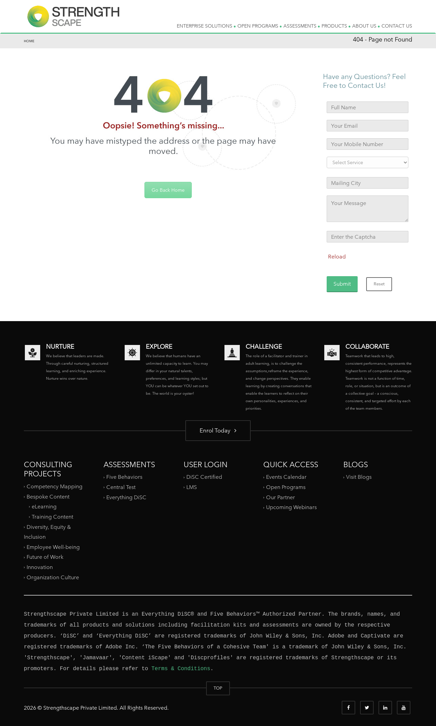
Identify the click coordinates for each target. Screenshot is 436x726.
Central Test (121, 487)
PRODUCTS (336, 26)
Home (29, 41)
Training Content (52, 517)
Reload (337, 256)
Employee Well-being (53, 547)
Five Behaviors (124, 477)
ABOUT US (366, 26)
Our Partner (280, 497)
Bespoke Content (48, 496)
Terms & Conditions (180, 669)
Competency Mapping (54, 486)
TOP (218, 688)
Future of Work (45, 557)
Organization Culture (53, 577)
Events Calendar (286, 477)
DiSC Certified (204, 477)
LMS (191, 487)
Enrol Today (218, 430)
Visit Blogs (359, 477)
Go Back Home (168, 190)
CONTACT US (397, 26)
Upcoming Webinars (291, 507)
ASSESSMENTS (301, 26)
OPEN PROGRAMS (259, 26)
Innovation (40, 567)
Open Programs (286, 487)
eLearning (44, 506)
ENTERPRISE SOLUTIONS (206, 26)
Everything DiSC (127, 497)
